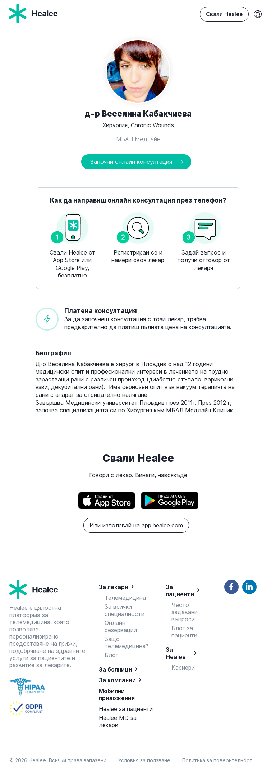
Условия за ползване (145, 760)
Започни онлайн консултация (131, 161)
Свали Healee (224, 14)
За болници (115, 669)
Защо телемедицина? (126, 642)
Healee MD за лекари (118, 721)
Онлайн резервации (121, 626)
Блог (111, 655)
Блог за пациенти (184, 632)
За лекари (113, 586)
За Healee (176, 653)
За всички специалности (124, 610)
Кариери (183, 667)
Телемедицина (125, 597)
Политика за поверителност (217, 760)
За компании (117, 680)
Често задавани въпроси (184, 612)
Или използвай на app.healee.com (136, 525)
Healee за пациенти (126, 708)
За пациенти (180, 590)
